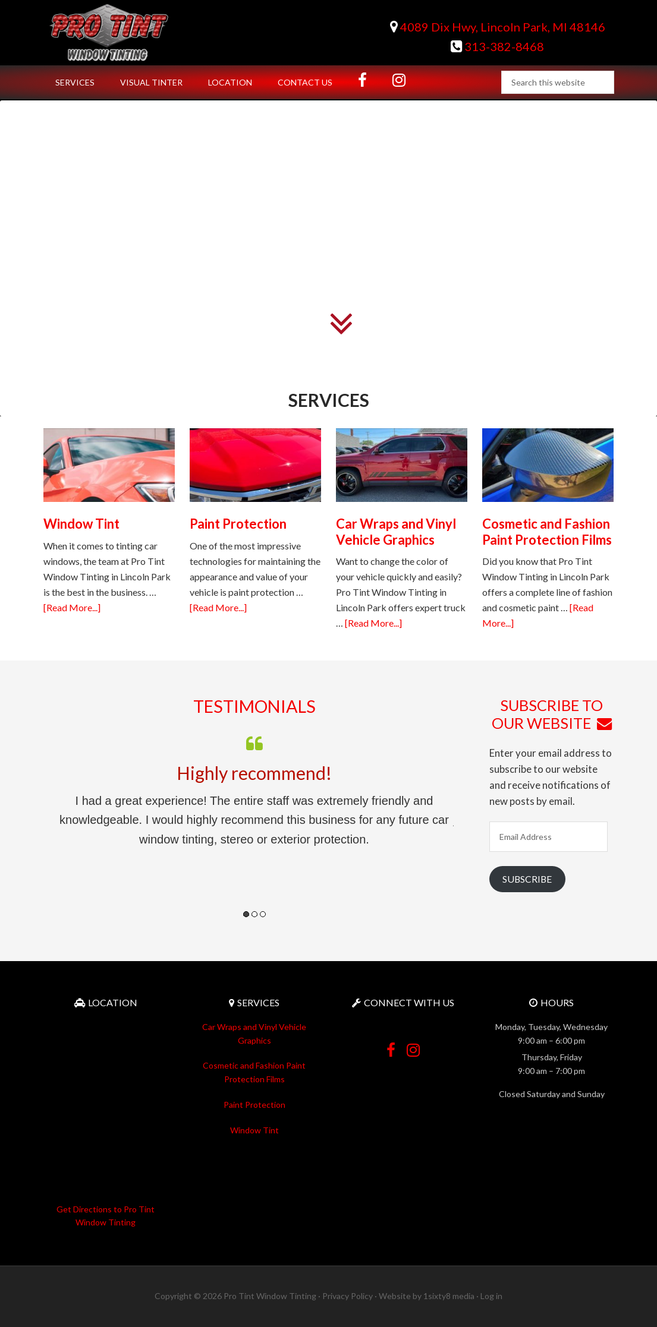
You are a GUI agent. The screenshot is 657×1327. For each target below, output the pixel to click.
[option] (254, 790)
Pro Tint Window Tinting (144, 32)
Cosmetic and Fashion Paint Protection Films (547, 531)
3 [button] (263, 914)
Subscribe (527, 878)
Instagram (413, 1045)
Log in (491, 1296)
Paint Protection (238, 524)
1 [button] (246, 914)
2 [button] (254, 914)
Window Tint (81, 524)
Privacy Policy (347, 1296)
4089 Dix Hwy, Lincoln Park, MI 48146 (497, 27)
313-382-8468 (497, 46)
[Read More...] (71, 607)
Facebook (391, 1045)
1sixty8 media (448, 1296)
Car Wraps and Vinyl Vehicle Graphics (396, 531)
